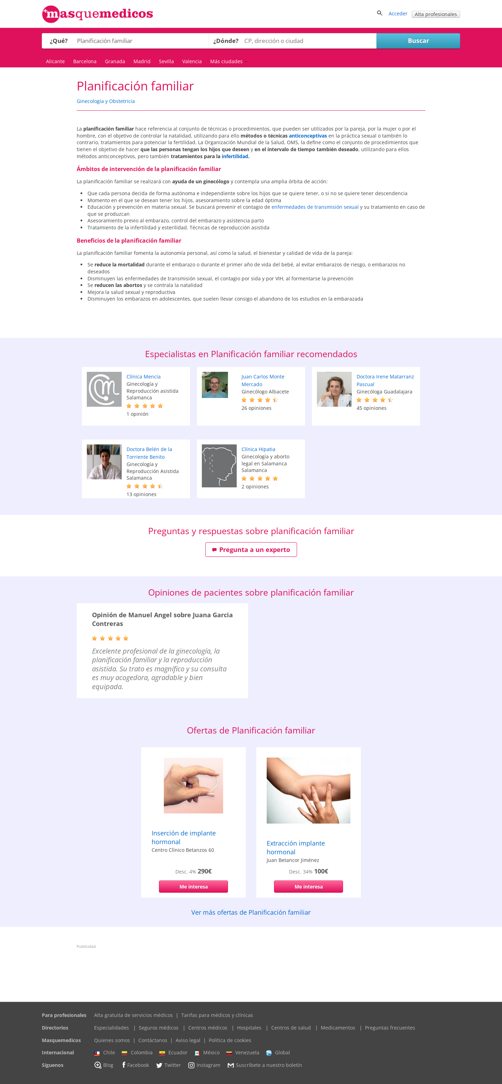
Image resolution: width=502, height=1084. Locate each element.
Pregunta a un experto (251, 549)
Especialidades (111, 1027)
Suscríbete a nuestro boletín (264, 1065)
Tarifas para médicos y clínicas (217, 1015)
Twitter (168, 1065)
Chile (104, 1052)
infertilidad (235, 156)
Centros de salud (291, 1027)
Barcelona (85, 61)
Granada (115, 61)
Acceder (398, 13)
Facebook (134, 1065)
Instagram (204, 1065)
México (207, 1052)
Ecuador (173, 1052)
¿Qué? (59, 41)
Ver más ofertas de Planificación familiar (251, 912)
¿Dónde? (225, 41)
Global (278, 1052)
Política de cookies (230, 1040)
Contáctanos (152, 1040)
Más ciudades (229, 61)
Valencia (192, 61)
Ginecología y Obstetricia (106, 101)
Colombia (137, 1052)
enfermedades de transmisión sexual (315, 207)
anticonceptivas (308, 135)
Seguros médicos (158, 1027)
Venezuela (242, 1052)
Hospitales (249, 1027)
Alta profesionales (436, 14)
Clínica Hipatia (258, 449)
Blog (103, 1065)
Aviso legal (188, 1040)
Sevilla (166, 61)
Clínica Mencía (144, 376)
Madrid (142, 61)
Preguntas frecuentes (390, 1027)
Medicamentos (338, 1027)
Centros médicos (207, 1027)
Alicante (55, 61)
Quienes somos (112, 1040)
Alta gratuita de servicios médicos (133, 1015)
